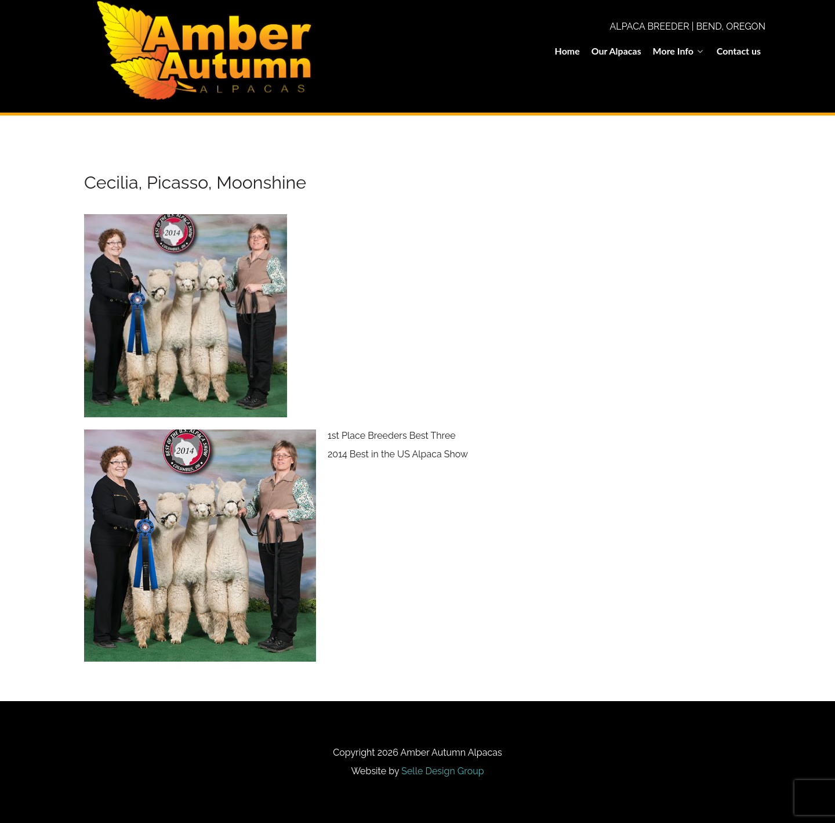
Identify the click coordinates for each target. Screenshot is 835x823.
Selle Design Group (442, 771)
